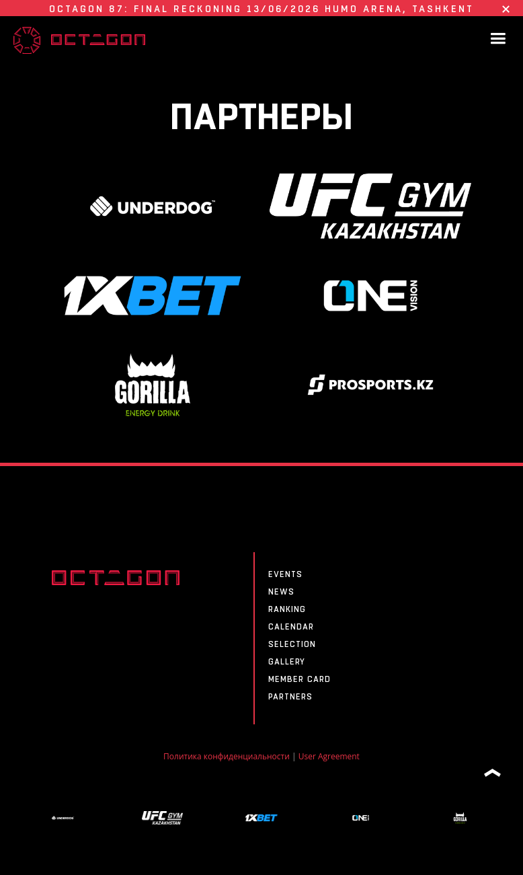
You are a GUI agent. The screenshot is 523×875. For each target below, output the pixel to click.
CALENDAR (291, 627)
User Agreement (329, 756)
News (281, 592)
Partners (290, 696)
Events (285, 574)
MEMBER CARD (299, 679)
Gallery (286, 662)
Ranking (287, 609)
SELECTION (292, 644)
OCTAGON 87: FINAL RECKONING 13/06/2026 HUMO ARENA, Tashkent (261, 8)
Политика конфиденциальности (226, 756)
